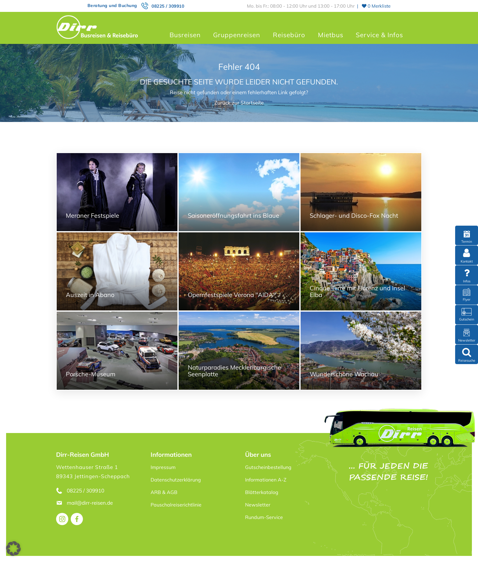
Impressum (163, 467)
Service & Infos (379, 35)
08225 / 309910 (168, 6)
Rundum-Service (264, 517)
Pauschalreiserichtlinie (176, 505)
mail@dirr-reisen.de (90, 502)
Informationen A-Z (266, 480)
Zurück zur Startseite (239, 102)
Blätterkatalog (261, 492)
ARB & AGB (164, 492)
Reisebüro (289, 35)
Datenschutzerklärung (176, 480)
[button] (13, 548)
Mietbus (330, 35)
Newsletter (257, 505)
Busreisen (185, 35)
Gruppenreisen (236, 35)
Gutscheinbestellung (268, 467)
